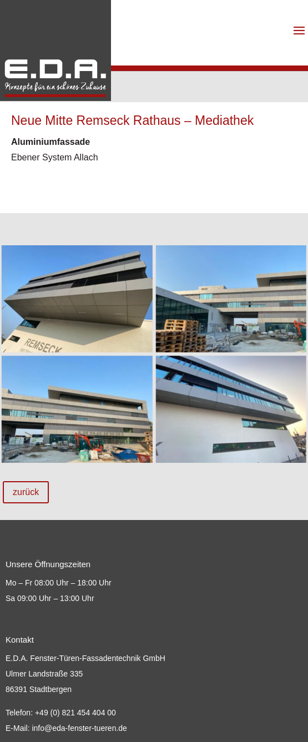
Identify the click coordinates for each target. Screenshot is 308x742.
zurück (26, 492)
